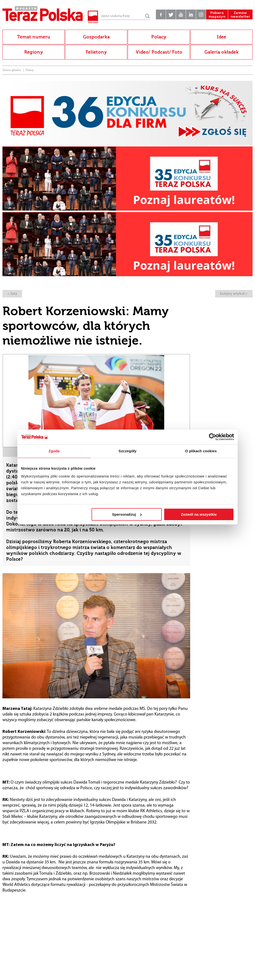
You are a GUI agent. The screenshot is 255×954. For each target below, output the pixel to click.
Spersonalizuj (127, 514)
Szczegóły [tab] (127, 451)
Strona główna (11, 70)
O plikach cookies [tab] (201, 451)
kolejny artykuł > (234, 294)
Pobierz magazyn (217, 15)
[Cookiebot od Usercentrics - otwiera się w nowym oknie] (212, 437)
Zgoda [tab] (54, 451)
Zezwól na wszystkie (199, 514)
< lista (12, 294)
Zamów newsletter (240, 15)
